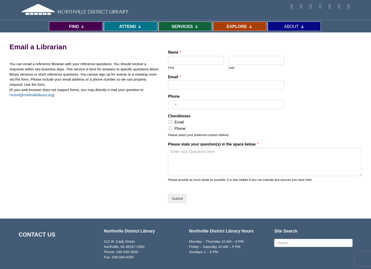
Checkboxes (179, 116)
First (171, 67)
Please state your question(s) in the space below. (213, 144)
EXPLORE (240, 26)
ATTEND (130, 26)
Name (174, 52)
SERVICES (185, 26)
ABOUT (294, 26)
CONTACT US (36, 234)
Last (231, 67)
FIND (77, 26)
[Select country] (173, 104)
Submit (177, 198)
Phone (174, 96)
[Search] (313, 243)
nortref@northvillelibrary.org (31, 95)
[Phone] (226, 104)
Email (174, 77)
